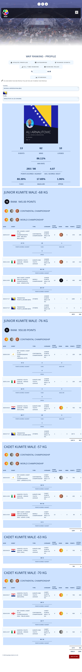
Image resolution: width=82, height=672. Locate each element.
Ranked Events (62, 62)
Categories (41, 62)
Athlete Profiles (19, 62)
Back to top (74, 656)
